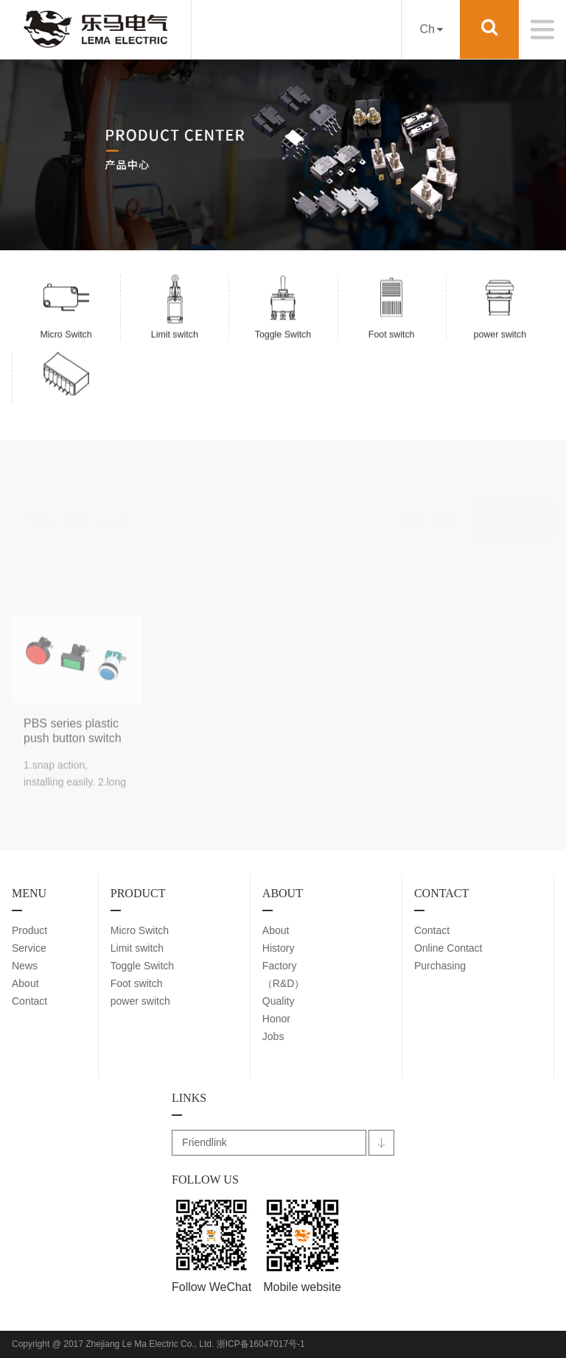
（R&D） (283, 983)
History (278, 948)
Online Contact (448, 948)
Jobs (273, 1036)
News (25, 966)
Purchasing (440, 966)
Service (29, 948)
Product (29, 930)
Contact (29, 1001)
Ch (430, 29)
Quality (278, 1001)
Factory (279, 966)
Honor (276, 1019)
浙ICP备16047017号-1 (261, 1344)
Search (513, 480)
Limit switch (137, 948)
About (25, 983)
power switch (140, 1001)
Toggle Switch (142, 966)
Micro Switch (140, 930)
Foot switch (137, 983)
